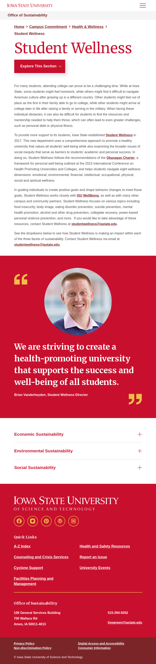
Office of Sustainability (27, 15)
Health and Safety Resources (105, 546)
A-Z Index (22, 546)
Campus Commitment (48, 27)
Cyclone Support (28, 568)
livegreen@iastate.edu (125, 622)
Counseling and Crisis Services (41, 557)
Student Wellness (119, 135)
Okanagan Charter (120, 158)
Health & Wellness (88, 27)
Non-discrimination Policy (32, 648)
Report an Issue (93, 557)
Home (19, 27)
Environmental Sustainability (43, 450)
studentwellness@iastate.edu (94, 224)
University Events (95, 568)
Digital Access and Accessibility (101, 643)
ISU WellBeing (88, 195)
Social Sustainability (35, 467)
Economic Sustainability (39, 434)
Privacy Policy (24, 643)
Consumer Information (94, 648)
